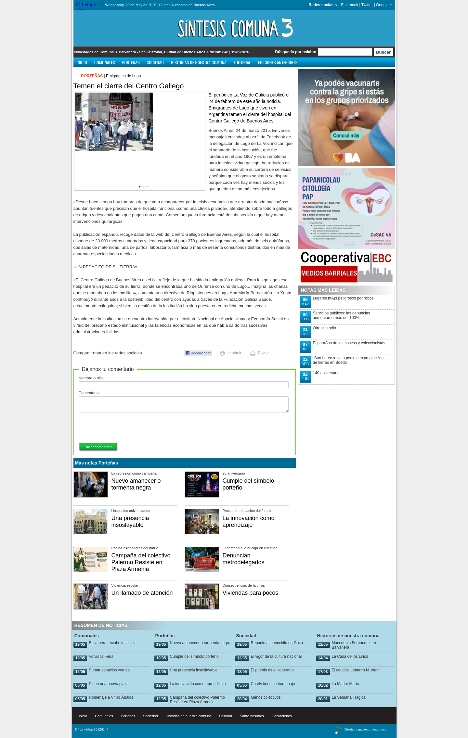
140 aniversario (326, 373)
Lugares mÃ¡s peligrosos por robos (343, 298)
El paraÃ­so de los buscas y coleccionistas (349, 343)
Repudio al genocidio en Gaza (277, 643)
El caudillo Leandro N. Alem (356, 670)
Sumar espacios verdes (109, 670)
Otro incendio (324, 328)
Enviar (263, 353)
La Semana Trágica (349, 697)
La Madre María (345, 683)
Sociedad (155, 62)
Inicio (82, 62)
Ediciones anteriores (277, 62)
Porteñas (131, 62)
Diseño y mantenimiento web (365, 729)
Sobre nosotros (252, 716)
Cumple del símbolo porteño (194, 656)
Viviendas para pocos (251, 593)
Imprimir (234, 353)
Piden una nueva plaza (109, 683)
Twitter (367, 5)
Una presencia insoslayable (130, 521)
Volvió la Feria (101, 656)
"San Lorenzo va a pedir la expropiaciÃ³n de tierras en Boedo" (348, 360)
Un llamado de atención (142, 593)
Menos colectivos (266, 697)
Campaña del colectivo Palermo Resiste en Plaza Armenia (141, 562)
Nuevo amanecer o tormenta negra (136, 484)
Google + (384, 5)
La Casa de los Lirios (350, 656)
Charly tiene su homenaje (273, 683)
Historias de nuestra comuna (199, 62)
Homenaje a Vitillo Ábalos (111, 697)
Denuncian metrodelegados (244, 559)
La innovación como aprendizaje (249, 521)
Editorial (242, 62)
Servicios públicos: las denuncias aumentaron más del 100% (341, 315)
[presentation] (128, 428)
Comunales (104, 62)
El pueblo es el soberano (272, 670)
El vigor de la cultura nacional (276, 656)
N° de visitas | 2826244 (92, 729)
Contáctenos (282, 716)
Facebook (349, 5)
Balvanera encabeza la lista (113, 643)
